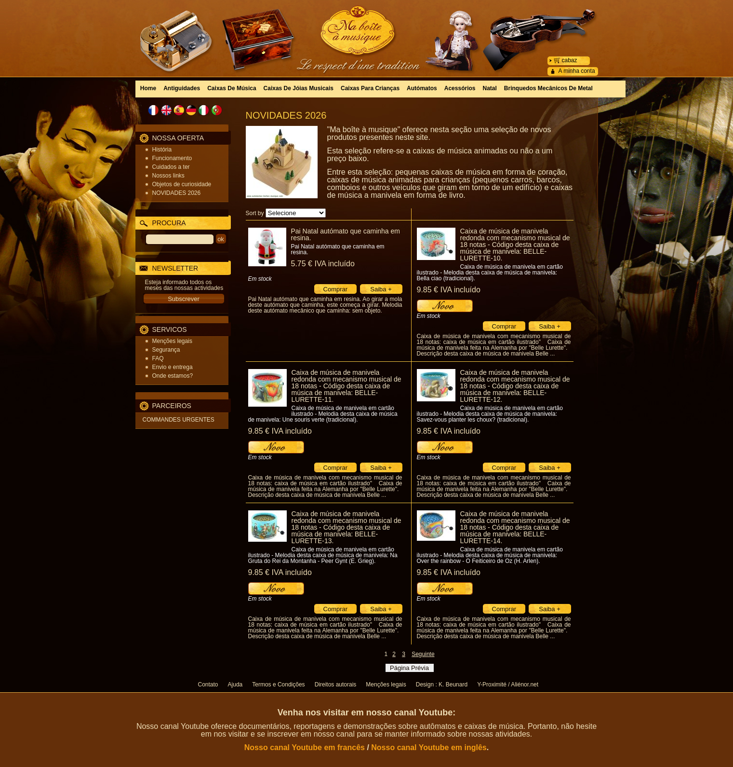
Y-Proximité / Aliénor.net (507, 684)
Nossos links (168, 175)
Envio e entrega (172, 367)
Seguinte (423, 654)
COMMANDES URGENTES (178, 419)
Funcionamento (172, 158)
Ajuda (235, 684)
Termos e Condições (278, 684)
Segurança (166, 349)
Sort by (255, 213)
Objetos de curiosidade (182, 184)
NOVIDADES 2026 (176, 193)
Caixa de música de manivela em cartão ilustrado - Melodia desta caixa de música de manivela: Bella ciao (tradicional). (490, 272)
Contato (208, 684)
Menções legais (172, 341)
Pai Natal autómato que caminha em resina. (345, 234)
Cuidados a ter (171, 167)
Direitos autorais (336, 684)
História (162, 149)
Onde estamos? (172, 375)
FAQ (158, 358)
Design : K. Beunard (441, 684)
